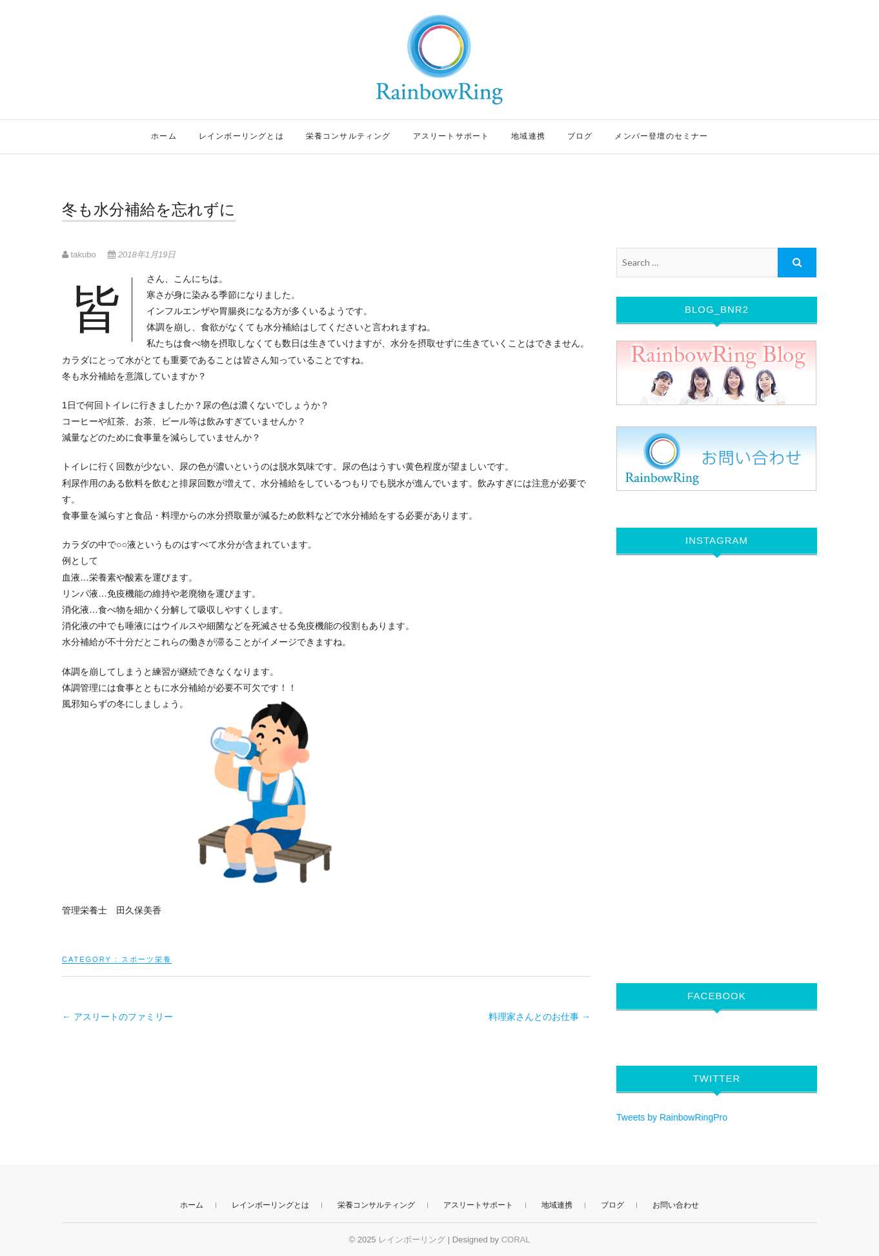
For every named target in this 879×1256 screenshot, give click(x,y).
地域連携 (528, 136)
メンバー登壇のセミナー (661, 136)
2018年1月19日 (142, 254)
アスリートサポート (451, 136)
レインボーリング (411, 1239)
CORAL (515, 1239)
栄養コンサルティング (348, 136)
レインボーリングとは (241, 136)
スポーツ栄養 (146, 959)
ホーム (164, 136)
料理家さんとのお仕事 (540, 1017)
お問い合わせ (675, 1205)
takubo (80, 254)
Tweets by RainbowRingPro (671, 1117)
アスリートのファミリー (117, 1017)
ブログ (580, 136)
